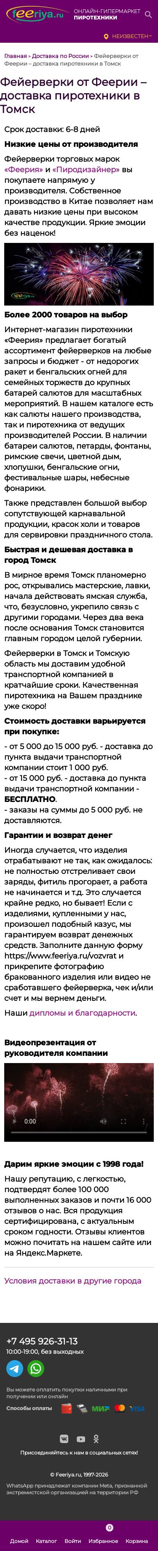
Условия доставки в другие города (73, 1281)
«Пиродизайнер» (86, 169)
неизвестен (130, 36)
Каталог (46, 1535)
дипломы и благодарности (82, 1013)
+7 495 (42, 1341)
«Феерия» (23, 169)
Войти (72, 1535)
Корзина (137, 1535)
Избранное (103, 1535)
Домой (19, 1535)
